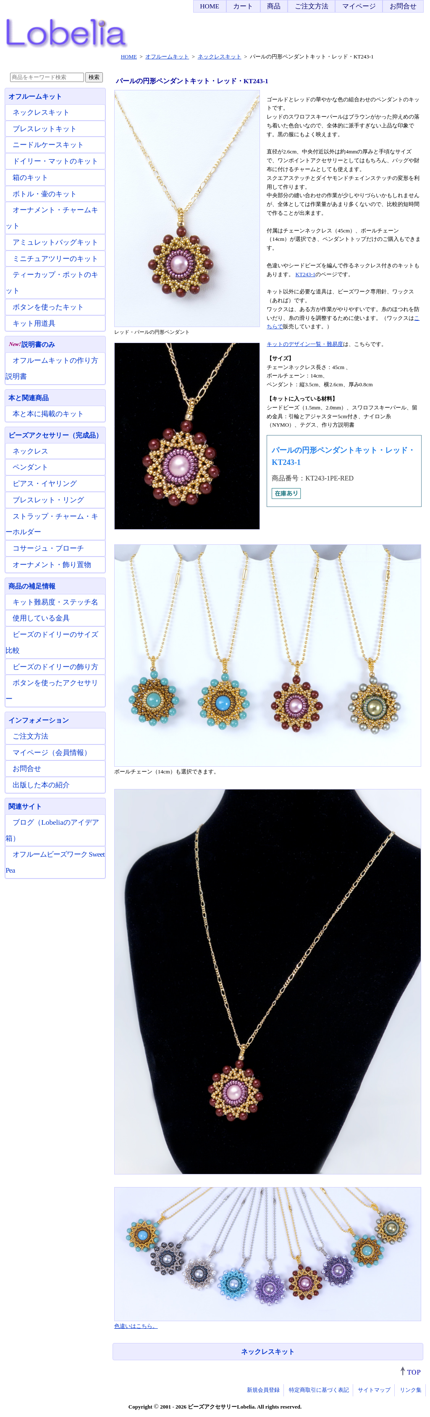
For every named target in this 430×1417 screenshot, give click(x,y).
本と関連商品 (28, 397)
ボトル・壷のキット (45, 194)
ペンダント (30, 467)
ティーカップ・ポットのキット (51, 283)
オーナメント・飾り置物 (52, 565)
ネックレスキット (268, 1351)
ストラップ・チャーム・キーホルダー (51, 524)
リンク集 (411, 1390)
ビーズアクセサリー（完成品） (55, 435)
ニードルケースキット (48, 145)
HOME (209, 6)
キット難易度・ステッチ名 (55, 602)
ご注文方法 (311, 6)
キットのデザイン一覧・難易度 (305, 344)
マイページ (359, 6)
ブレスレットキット (45, 129)
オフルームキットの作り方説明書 (51, 368)
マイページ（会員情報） (52, 753)
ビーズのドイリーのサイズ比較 (51, 642)
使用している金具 (41, 618)
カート (243, 6)
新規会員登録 (263, 1390)
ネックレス (30, 451)
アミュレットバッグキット (55, 242)
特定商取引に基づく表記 (319, 1390)
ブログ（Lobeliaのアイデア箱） (52, 830)
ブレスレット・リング (48, 500)
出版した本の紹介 (41, 785)
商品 (274, 6)
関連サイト (25, 806)
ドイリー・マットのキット (55, 161)
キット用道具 (34, 323)
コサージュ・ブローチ (48, 548)
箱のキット (30, 178)
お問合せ (403, 6)
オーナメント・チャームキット (51, 218)
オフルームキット (35, 96)
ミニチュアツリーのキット (55, 259)
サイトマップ (374, 1390)
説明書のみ (31, 344)
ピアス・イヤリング (45, 484)
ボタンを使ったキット (48, 307)
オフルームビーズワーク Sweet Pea (55, 862)
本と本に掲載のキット (48, 414)
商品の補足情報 (31, 586)
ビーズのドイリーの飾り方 (55, 667)
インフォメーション (38, 720)
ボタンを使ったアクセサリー (51, 691)
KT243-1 (306, 274)
